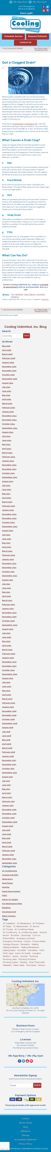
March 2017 (7, 797)
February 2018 (8, 752)
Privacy (2, 1149)
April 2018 (6, 744)
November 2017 (9, 764)
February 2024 (8, 457)
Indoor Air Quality (10, 900)
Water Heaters (9, 916)
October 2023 (8, 473)
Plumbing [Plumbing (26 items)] (34, 956)
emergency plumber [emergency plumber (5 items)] (26, 938)
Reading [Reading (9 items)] (23, 962)
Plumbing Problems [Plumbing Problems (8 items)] (27, 959)
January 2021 (8, 609)
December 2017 (9, 760)
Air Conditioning (9, 871)
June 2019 (6, 686)
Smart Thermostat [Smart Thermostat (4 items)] (36, 962)
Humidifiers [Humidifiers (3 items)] (33, 950)
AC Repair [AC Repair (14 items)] (7, 926)
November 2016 (9, 814)
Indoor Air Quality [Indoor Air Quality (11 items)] (23, 953)
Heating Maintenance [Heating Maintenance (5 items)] (30, 947)
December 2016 (9, 810)
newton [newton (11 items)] (15, 956)
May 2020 (6, 641)
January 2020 (8, 658)
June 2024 (6, 440)
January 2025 (8, 412)
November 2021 (9, 568)
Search (26, 335)
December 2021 (9, 563)
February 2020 (8, 654)
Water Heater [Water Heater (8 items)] (19, 965)
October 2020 (8, 621)
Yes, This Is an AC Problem (13, 48)
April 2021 (6, 596)
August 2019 (7, 678)
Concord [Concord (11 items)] (36, 935)
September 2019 (9, 674)
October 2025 (8, 375)
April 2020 (6, 646)
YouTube (43, 10)
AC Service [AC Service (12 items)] (34, 926)
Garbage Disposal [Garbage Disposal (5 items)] (11, 944)
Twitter (47, 7)
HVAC (4, 895)
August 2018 (7, 728)
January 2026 (8, 362)
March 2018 (7, 748)
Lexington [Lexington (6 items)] (36, 953)
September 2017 (9, 773)
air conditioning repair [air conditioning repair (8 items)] (28, 932)
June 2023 (6, 490)
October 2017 (8, 769)
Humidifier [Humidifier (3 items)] (21, 950)
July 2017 (6, 781)
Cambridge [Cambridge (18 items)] (26, 935)
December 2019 (9, 662)
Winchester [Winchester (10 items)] (31, 965)
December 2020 (9, 613)
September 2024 (9, 428)
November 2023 (9, 469)
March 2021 (7, 600)
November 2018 (9, 715)
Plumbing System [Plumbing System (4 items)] (10, 962)
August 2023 (7, 481)
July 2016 (6, 830)
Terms (7, 1149)
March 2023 (7, 502)
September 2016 (9, 822)
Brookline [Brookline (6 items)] (15, 935)
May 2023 (6, 494)
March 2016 (7, 847)
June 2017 (6, 785)
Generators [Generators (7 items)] (25, 944)
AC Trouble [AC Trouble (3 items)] (8, 929)
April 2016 (6, 842)
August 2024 (7, 432)
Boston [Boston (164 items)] (6, 935)
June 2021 (6, 588)
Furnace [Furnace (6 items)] (27, 941)
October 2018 (8, 719)
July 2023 (6, 485)
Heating (5, 887)
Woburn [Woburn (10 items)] (41, 965)
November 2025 (9, 371)
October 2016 (8, 818)
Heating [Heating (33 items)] (35, 944)
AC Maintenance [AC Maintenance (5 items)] (24, 923)
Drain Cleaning (30, 294)
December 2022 (9, 514)
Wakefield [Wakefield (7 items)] (7, 965)
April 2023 (6, 498)
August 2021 (7, 580)
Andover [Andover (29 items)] (43, 932)
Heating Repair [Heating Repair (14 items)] (9, 950)
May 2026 (6, 346)
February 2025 (8, 408)
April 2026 (6, 350)
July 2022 (6, 535)
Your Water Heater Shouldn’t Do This (41, 49)
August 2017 (7, 777)
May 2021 (6, 592)
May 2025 (6, 395)
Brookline (19, 294)
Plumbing (45, 299)
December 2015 (9, 859)
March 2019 (7, 699)
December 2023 (9, 465)
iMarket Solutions (14, 1149)
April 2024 (6, 449)
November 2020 (9, 617)
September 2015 (9, 863)
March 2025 (7, 404)
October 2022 (8, 522)
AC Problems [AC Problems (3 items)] (38, 923)
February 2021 (8, 605)
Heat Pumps (7, 883)
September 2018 (9, 723)
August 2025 (7, 383)
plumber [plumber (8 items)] (24, 956)
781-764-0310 (40, 2)
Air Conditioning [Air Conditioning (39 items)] (10, 932)
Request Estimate (37, 36)
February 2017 (8, 801)
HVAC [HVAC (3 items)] (42, 950)
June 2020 (6, 637)
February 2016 (8, 851)
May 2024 (6, 444)
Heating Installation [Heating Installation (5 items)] (11, 947)
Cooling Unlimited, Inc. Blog (25, 326)
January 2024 (8, 461)
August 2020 (7, 629)
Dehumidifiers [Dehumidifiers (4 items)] (9, 938)
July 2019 (6, 682)
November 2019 (9, 666)
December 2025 (9, 367)
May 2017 (6, 789)
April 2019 (6, 695)
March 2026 (7, 354)
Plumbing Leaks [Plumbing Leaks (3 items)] (10, 959)
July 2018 (6, 732)
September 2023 (9, 477)
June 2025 (6, 391)
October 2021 (8, 572)
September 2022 (9, 527)
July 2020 (6, 633)
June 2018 (6, 736)
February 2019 (8, 703)
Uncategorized (9, 912)
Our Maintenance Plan (12, 904)
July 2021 (6, 584)
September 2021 (9, 576)
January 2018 (8, 756)
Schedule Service (13, 36)
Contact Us (25, 42)
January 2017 (8, 806)
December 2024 (9, 416)
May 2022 (6, 543)
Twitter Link (6, 294)
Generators (7, 879)
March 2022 (7, 551)
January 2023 (8, 510)
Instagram (47, 10)
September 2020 (9, 625)
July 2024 (6, 436)
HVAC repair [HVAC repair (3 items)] (8, 953)
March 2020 (7, 650)
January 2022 (8, 559)
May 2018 (6, 740)
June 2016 (6, 834)
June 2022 (6, 539)
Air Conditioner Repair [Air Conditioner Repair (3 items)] (24, 929)
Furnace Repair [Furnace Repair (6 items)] (39, 941)
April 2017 (6, 793)
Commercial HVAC (10, 875)
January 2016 (8, 855)
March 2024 (7, 453)
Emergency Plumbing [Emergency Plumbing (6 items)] (12, 941)
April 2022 (6, 547)
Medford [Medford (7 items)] (6, 956)
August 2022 (7, 531)
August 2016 (7, 826)
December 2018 (9, 711)
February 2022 (8, 555)
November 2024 (9, 420)
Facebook (43, 7)
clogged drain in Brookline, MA (25, 124)
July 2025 (6, 387)
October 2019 (8, 670)
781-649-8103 (20, 2)
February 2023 (8, 506)
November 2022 (9, 518)
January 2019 (8, 707)
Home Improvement (11, 891)
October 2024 (8, 424)
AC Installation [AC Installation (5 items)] (9, 923)
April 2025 (6, 399)
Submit (37, 1085)
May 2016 (6, 838)
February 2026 (8, 358)
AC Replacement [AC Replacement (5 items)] (20, 926)
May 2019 (6, 691)
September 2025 (9, 379)
